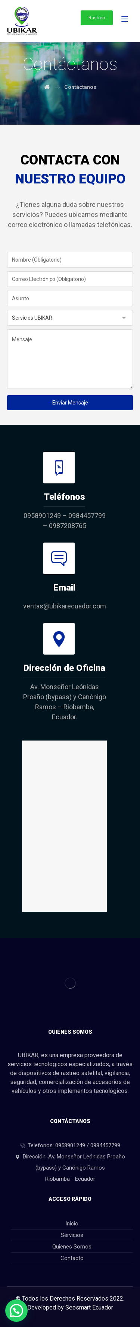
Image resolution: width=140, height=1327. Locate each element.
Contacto (72, 1258)
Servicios (72, 1235)
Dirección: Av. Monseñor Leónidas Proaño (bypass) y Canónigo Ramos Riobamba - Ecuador (70, 1167)
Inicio (71, 1223)
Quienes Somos (71, 1246)
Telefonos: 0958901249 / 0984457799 (70, 1145)
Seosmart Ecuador (89, 1307)
